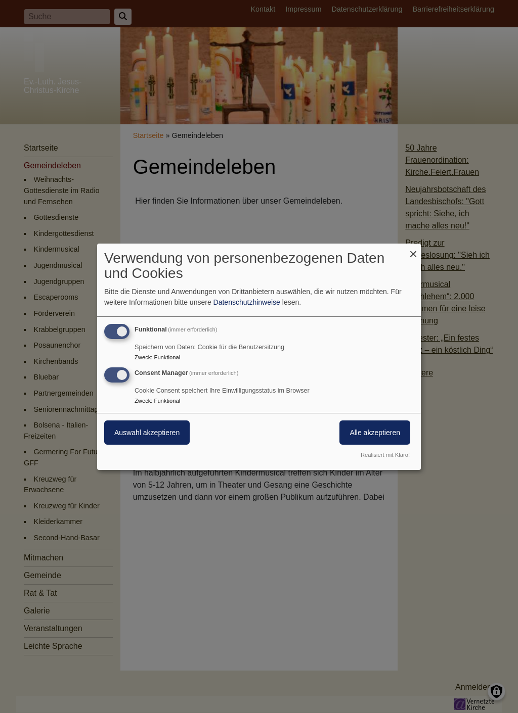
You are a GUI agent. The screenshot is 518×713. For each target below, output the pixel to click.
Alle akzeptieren (375, 433)
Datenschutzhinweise (246, 302)
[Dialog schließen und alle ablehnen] (413, 249)
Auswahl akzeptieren (147, 433)
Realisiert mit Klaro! (385, 455)
